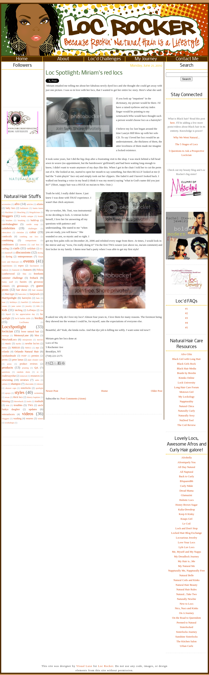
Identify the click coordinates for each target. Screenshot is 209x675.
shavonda (29, 384)
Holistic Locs (186, 499)
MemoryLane (21, 335)
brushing (21, 220)
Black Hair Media (186, 368)
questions (6, 372)
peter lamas (17, 359)
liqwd (8, 314)
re (37, 372)
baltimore (24, 208)
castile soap (32, 224)
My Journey (146, 59)
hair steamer (37, 290)
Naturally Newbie (186, 598)
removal (23, 376)
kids (4, 310)
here (172, 122)
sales (37, 380)
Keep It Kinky (186, 514)
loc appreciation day (25, 314)
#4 (186, 322)
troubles (18, 405)
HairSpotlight (9, 297)
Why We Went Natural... (186, 137)
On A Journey (186, 613)
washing (17, 418)
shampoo (16, 383)
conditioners (8, 244)
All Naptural (186, 471)
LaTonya (31, 310)
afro (17, 204)
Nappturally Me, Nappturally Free (186, 570)
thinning (6, 401)
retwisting (7, 379)
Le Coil (186, 523)
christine (20, 232)
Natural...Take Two (186, 594)
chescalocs (6, 232)
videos (27, 413)
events (28, 261)
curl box (35, 244)
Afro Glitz (186, 354)
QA (36, 367)
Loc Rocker (105, 666)
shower (40, 384)
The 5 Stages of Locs (186, 144)
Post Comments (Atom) (73, 398)
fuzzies (23, 282)
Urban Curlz (186, 645)
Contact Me (187, 59)
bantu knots (38, 208)
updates (33, 409)
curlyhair (31, 248)
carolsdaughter (10, 224)
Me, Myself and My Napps (186, 551)
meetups (5, 335)
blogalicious (34, 212)
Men (36, 335)
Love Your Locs (186, 542)
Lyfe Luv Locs (187, 547)
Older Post (156, 390)
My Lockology (186, 396)
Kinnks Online (186, 377)
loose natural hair (30, 331)
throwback (18, 401)
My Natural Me (186, 566)
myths (18, 343)
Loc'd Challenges (104, 59)
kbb (38, 306)
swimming (38, 393)
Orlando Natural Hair (26, 351)
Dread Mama (186, 490)
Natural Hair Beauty (186, 584)
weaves (29, 418)
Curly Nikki (186, 485)
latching (19, 310)
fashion (5, 270)
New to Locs (186, 603)
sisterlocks (26, 388)
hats (38, 298)
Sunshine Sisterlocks (186, 636)
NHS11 (28, 348)
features (27, 269)
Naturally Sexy (186, 415)
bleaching (21, 212)
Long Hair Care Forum (186, 387)
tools (29, 401)
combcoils (7, 236)
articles (30, 204)
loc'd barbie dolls (22, 318)
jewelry (28, 306)
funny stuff (7, 282)
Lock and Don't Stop (186, 528)
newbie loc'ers (32, 343)
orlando (5, 351)
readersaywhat (9, 376)
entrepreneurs (25, 256)
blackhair (9, 212)
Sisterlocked (186, 627)
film (24, 274)
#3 (186, 317)
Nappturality (186, 401)
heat (3, 302)
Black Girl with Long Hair (186, 358)
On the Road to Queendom (186, 617)
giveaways (22, 285)
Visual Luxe (83, 666)
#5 (186, 327)
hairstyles (26, 298)
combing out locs (29, 236)
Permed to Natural (186, 622)
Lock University (186, 382)
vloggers (5, 418)
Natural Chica (186, 406)
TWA (30, 405)
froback (34, 277)
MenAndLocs (9, 339)
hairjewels (35, 294)
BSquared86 (186, 481)
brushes (9, 220)
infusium (36, 302)
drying (40, 253)
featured (15, 270)
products (7, 367)
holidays (13, 302)
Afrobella (186, 457)
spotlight (39, 388)
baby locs (10, 208)
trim (7, 405)
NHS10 (16, 347)
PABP (24, 356)
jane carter (16, 306)
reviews (24, 379)
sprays (8, 393)
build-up (35, 220)
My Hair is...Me (186, 561)
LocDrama (23, 322)
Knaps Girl (186, 518)
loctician (7, 331)
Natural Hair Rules (186, 589)
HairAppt (9, 294)
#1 (186, 308)
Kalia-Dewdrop (186, 509)
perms (5, 359)
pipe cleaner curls (35, 360)
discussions (23, 252)
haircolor (22, 294)
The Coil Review (186, 425)
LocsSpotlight (14, 326)
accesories (6, 204)
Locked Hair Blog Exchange (186, 532)
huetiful (24, 302)
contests (22, 244)
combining (7, 240)
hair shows (21, 290)
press (9, 364)
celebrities (8, 228)
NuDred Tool (186, 420)
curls (16, 248)
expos (21, 265)
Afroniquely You (186, 462)
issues (4, 306)
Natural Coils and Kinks (186, 580)
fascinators (34, 266)
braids (40, 216)
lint (41, 310)
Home (22, 59)
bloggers (7, 216)
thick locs (18, 397)
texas (7, 397)
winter (40, 418)
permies (35, 355)
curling (5, 248)
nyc (37, 347)
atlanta (40, 204)
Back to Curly (186, 476)
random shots (23, 372)
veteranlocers (8, 414)
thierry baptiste (33, 397)
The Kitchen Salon (186, 641)
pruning (25, 368)
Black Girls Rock (186, 363)
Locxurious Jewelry (186, 537)
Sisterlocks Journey (186, 631)
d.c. (41, 248)
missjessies (27, 340)
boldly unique (27, 216)
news (4, 347)
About (63, 59)
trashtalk (39, 401)
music (8, 343)
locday (38, 318)
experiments (7, 266)
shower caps (10, 388)
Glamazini (186, 495)
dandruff (8, 253)
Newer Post (52, 390)
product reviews (28, 364)
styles (19, 392)
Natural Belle (186, 575)
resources (35, 376)
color (32, 232)
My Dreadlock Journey (186, 556)
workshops (9, 423)
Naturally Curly (186, 410)
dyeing (9, 256)
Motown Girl (186, 391)
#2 (186, 313)
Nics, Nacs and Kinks (186, 608)
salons (4, 384)
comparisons (30, 240)
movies (40, 340)
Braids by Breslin (186, 373)
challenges (32, 228)
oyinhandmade (9, 355)
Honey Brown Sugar (187, 504)
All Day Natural (186, 467)
